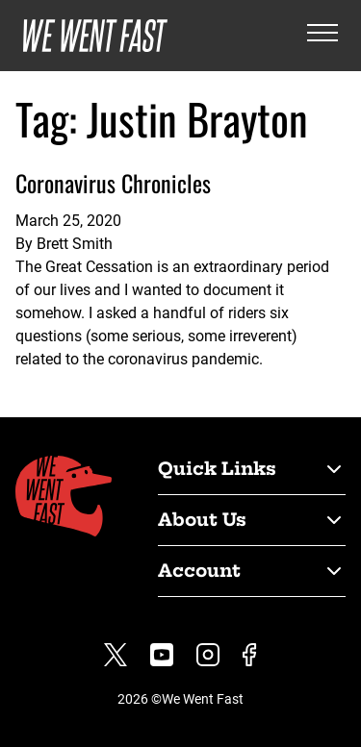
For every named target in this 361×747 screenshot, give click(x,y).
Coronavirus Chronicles (113, 182)
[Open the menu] (322, 36)
